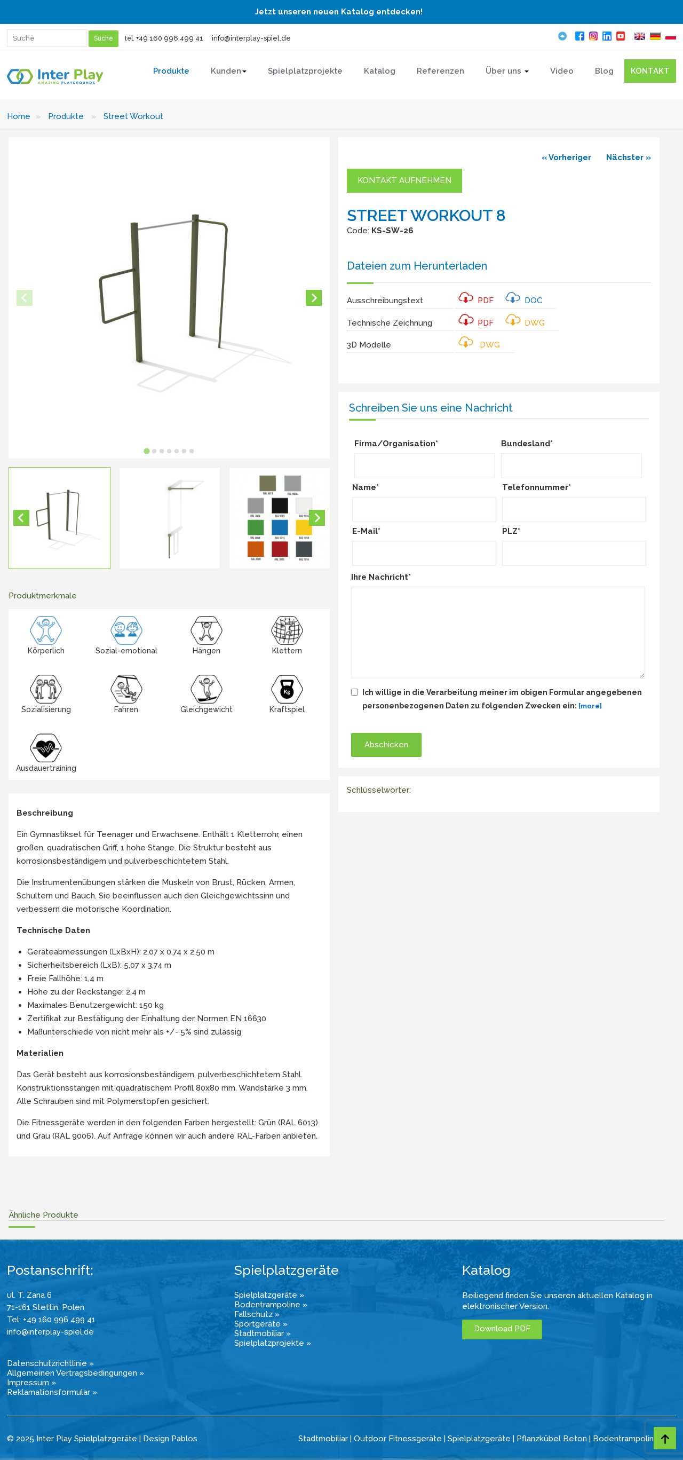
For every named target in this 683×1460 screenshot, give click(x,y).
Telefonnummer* (536, 487)
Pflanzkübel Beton (552, 1438)
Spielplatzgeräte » (269, 1295)
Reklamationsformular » (52, 1392)
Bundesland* (527, 443)
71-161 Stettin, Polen (45, 1307)
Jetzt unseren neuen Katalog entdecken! (339, 12)
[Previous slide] (25, 298)
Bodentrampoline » (270, 1304)
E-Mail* (366, 531)
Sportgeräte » (261, 1324)
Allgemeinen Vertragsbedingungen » (75, 1373)
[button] (59, 518)
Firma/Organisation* (396, 443)
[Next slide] (314, 298)
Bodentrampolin (623, 1438)
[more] (590, 706)
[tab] (146, 451)
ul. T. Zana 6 (29, 1295)
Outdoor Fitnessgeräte (398, 1438)
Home (18, 116)
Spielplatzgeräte (479, 1438)
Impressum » (31, 1382)
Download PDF (502, 1328)
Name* (365, 487)
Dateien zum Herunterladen (417, 265)
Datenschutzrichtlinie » (50, 1363)
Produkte (66, 116)
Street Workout (133, 116)
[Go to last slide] (21, 518)
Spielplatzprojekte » (272, 1343)
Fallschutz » (257, 1314)
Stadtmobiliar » (262, 1333)
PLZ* (511, 531)
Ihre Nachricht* (381, 577)
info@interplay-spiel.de (251, 38)
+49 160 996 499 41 (169, 38)
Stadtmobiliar (323, 1438)
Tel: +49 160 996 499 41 (51, 1319)
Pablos (184, 1438)
